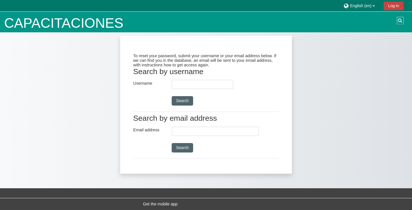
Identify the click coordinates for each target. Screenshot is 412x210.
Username (142, 83)
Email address (146, 130)
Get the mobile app (160, 204)
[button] (361, 5)
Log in (393, 5)
